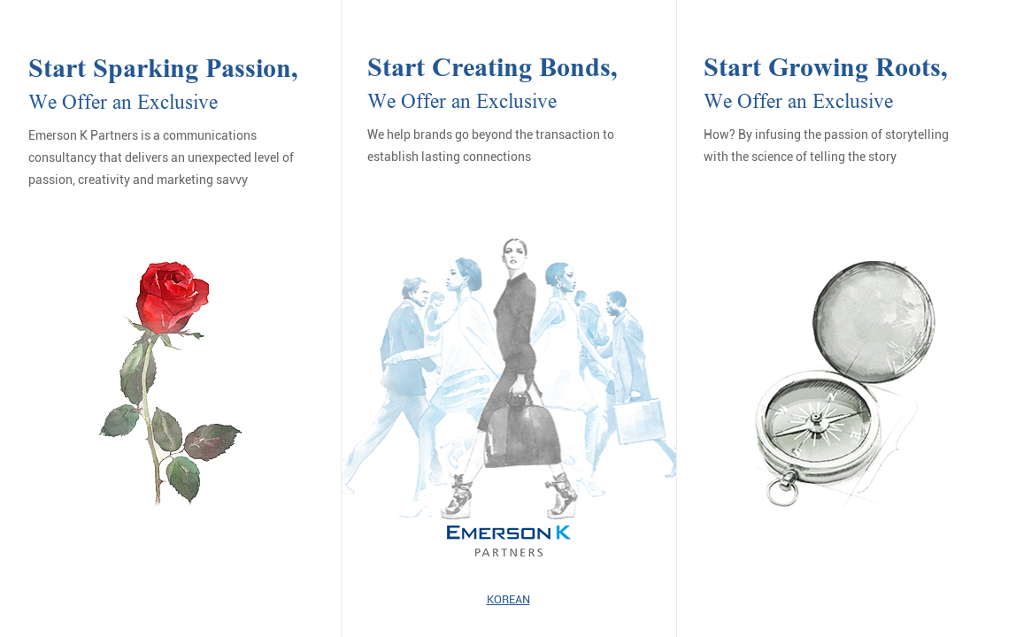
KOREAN (508, 599)
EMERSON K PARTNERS (509, 541)
